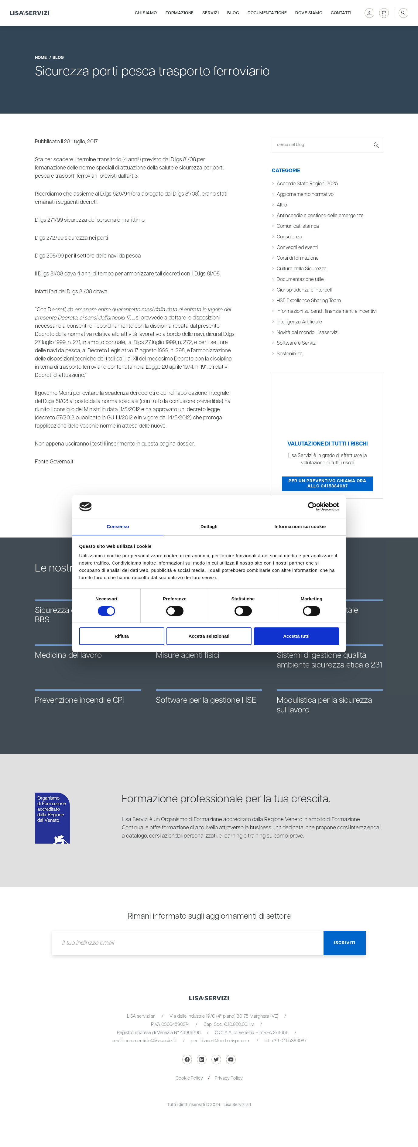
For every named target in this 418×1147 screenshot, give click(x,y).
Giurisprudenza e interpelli (305, 290)
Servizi (210, 13)
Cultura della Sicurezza (302, 268)
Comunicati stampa (298, 226)
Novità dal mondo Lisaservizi (308, 332)
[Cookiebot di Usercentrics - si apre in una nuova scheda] (312, 506)
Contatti (341, 13)
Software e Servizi (297, 343)
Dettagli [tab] (209, 526)
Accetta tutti (296, 636)
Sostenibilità (290, 354)
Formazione (180, 13)
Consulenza (289, 237)
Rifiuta (122, 636)
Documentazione (267, 13)
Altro (282, 205)
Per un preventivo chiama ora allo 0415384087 (327, 484)
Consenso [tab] (118, 526)
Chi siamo (146, 13)
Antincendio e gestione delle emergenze (320, 215)
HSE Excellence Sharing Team (309, 300)
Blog (233, 13)
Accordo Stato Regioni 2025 (307, 183)
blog (58, 58)
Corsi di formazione (298, 258)
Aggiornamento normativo (305, 194)
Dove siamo (308, 13)
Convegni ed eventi (297, 247)
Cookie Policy (189, 1078)
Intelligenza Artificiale (299, 322)
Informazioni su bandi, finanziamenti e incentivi (327, 311)
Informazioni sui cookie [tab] (300, 526)
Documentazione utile (300, 279)
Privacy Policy (229, 1078)
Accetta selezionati (208, 636)
